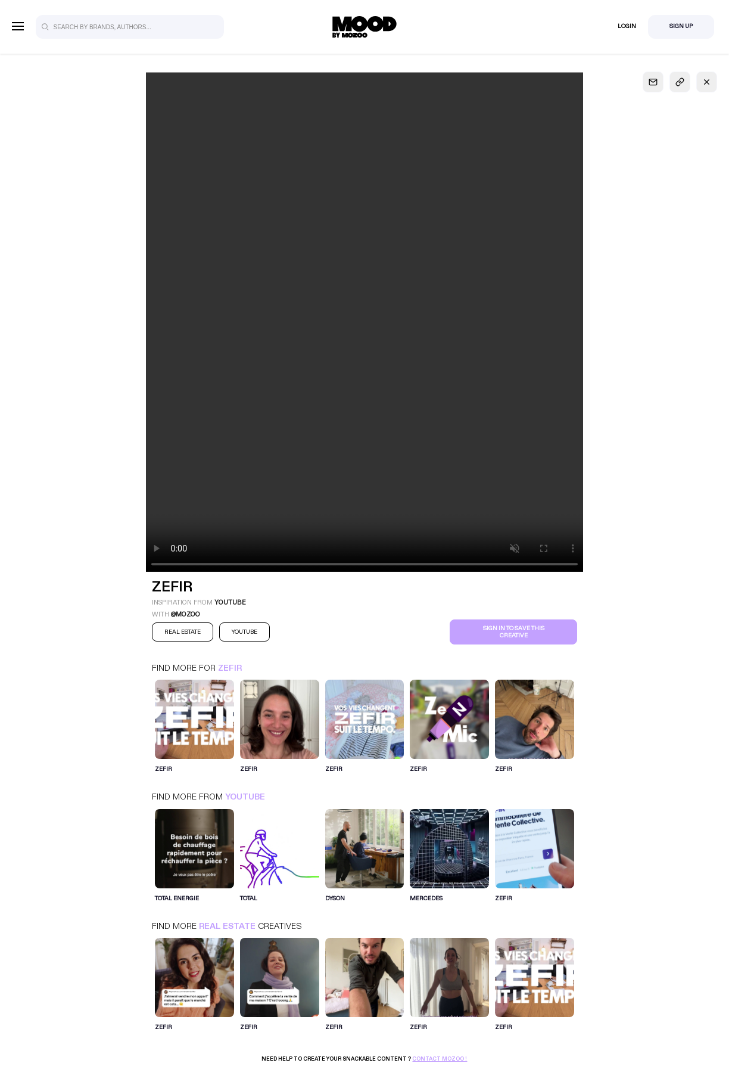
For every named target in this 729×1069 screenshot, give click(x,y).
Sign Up (681, 26)
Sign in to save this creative (513, 632)
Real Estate (227, 926)
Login (627, 26)
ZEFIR (230, 668)
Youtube (245, 796)
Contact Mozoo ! (439, 1058)
